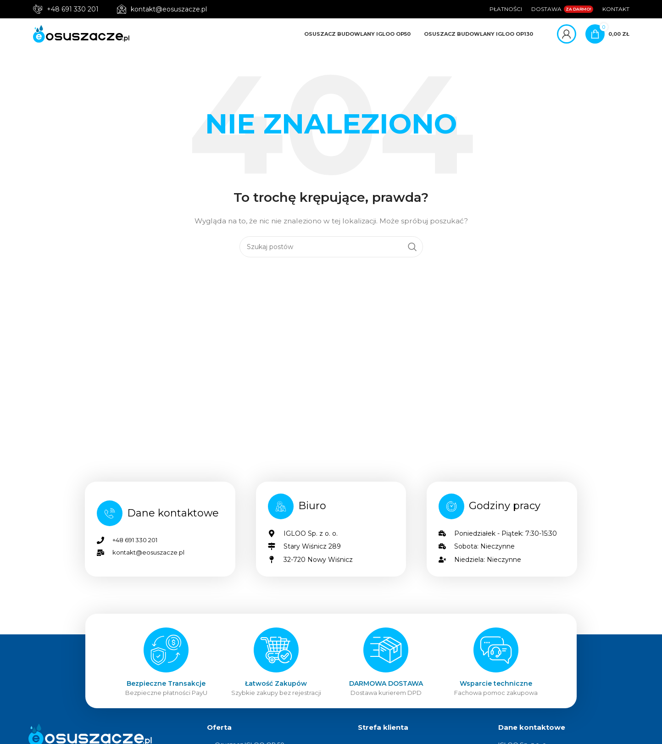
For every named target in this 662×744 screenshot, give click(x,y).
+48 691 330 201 (73, 9)
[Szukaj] (331, 251)
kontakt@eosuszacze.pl (169, 9)
